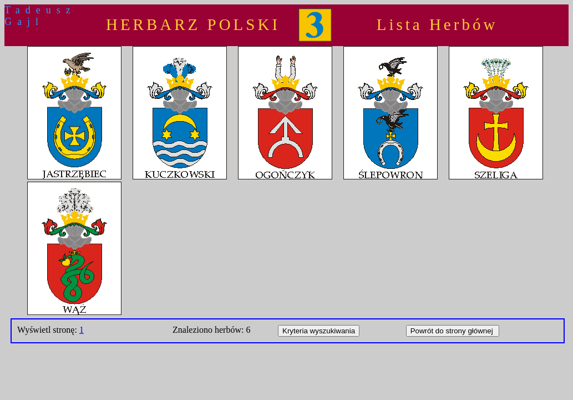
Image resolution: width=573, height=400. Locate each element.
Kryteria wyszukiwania (318, 331)
